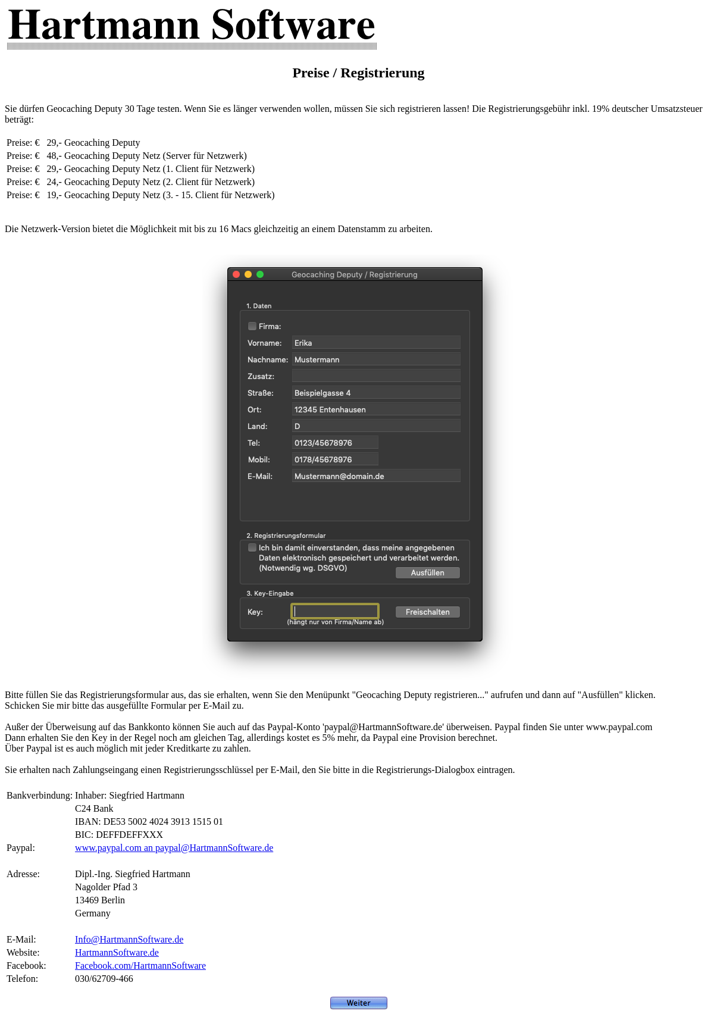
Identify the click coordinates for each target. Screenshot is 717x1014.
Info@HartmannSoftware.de (129, 939)
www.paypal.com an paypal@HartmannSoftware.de (174, 848)
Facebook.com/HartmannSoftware (140, 965)
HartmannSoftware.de (117, 952)
